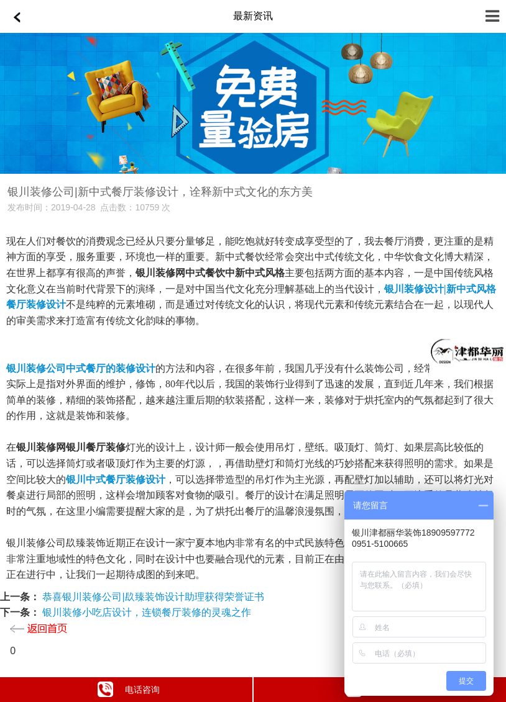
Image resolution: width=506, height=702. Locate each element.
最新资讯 (253, 16)
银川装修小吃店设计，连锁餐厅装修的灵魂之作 (145, 612)
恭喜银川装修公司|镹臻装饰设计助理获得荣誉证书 (152, 597)
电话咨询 (129, 689)
